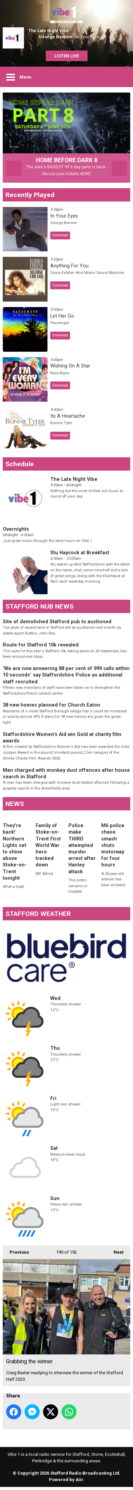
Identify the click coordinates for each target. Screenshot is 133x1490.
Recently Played (29, 198)
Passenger (59, 326)
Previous (16, 1252)
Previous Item (13, 171)
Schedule (19, 467)
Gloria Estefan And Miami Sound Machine (87, 276)
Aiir (79, 1482)
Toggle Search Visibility (120, 77)
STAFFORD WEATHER (38, 917)
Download (60, 238)
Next (115, 1252)
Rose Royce (59, 376)
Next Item (119, 171)
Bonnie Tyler (61, 426)
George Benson (55, 36)
